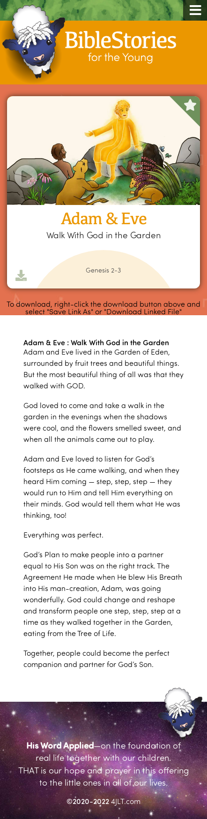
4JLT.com (125, 801)
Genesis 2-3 (103, 270)
